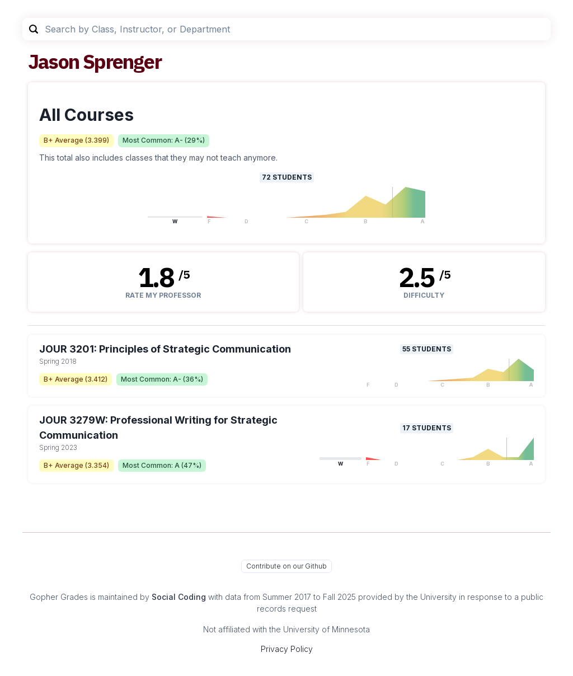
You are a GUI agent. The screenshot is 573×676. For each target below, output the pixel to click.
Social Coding (179, 597)
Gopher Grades (59, 597)
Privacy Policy (287, 649)
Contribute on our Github (286, 566)
